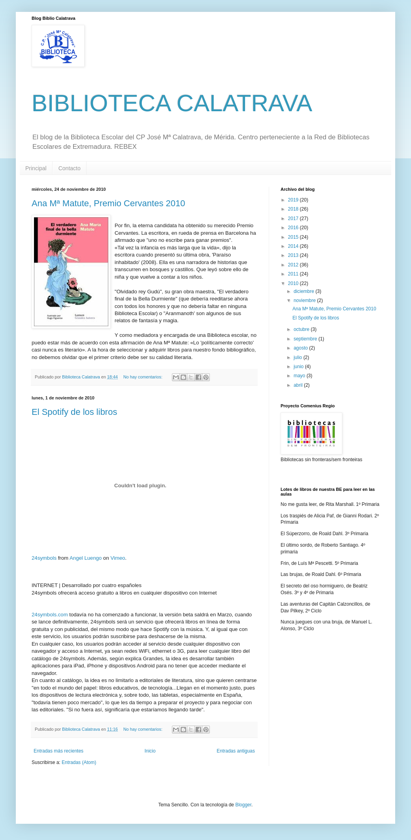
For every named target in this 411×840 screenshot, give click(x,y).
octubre (302, 329)
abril (299, 385)
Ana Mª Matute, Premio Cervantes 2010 (108, 203)
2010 (294, 283)
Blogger (243, 805)
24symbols (44, 558)
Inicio (150, 751)
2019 (294, 200)
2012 (294, 265)
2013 (294, 255)
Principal (36, 168)
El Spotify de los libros (74, 412)
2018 (294, 209)
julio (299, 357)
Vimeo (117, 558)
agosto (301, 348)
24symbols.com (50, 615)
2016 (294, 227)
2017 (294, 218)
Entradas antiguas (236, 751)
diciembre (304, 291)
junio (299, 366)
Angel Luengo (86, 558)
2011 (294, 274)
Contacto (69, 168)
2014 (294, 246)
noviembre (305, 300)
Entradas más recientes (58, 751)
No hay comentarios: (143, 376)
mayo (300, 375)
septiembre (306, 339)
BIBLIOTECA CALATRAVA (172, 103)
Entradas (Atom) (79, 762)
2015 (294, 237)
